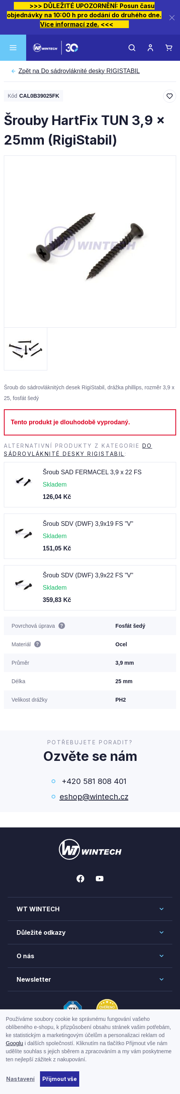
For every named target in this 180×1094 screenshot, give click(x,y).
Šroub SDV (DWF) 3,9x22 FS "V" (88, 575)
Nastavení (20, 1079)
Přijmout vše (59, 1079)
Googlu (14, 1043)
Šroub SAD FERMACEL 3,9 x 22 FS (92, 472)
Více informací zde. (69, 24)
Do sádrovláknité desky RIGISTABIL (79, 71)
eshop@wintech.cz (94, 796)
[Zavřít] (172, 17)
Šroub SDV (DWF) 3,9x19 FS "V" (88, 523)
